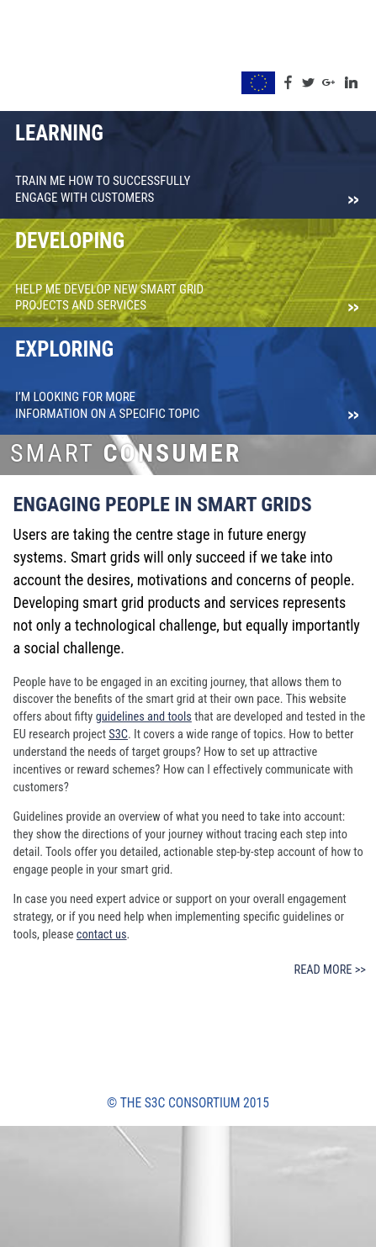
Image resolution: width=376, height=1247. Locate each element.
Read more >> (330, 970)
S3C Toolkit (49, 57)
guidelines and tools (144, 717)
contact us (102, 934)
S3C (118, 734)
